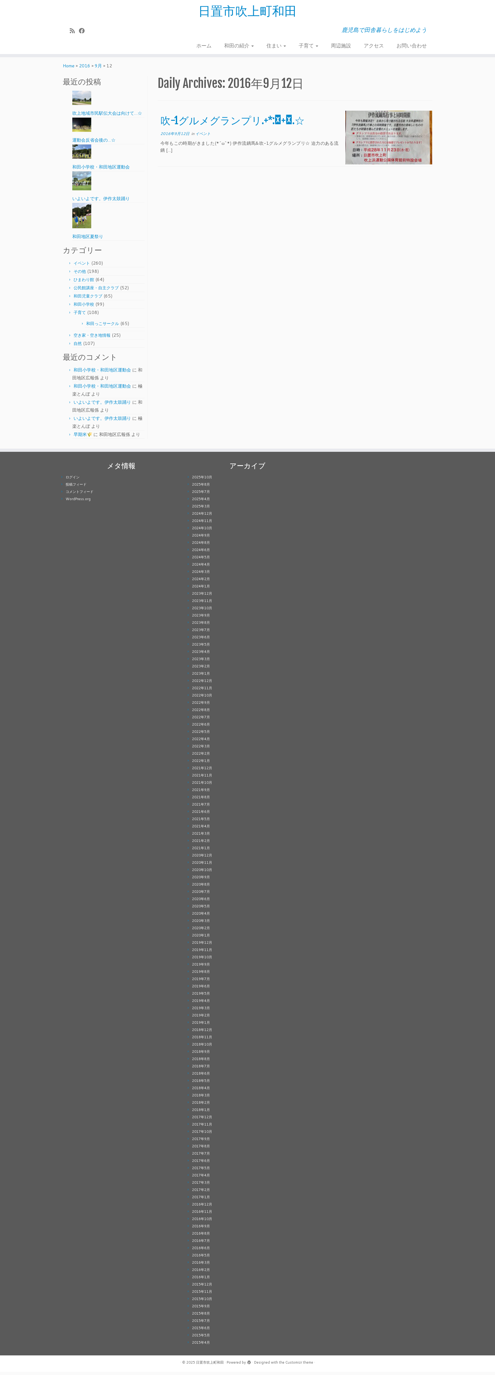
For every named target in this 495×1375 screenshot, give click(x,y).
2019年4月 (201, 1003)
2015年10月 (202, 1301)
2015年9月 (201, 1309)
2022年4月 (201, 742)
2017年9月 (201, 1142)
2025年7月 (201, 494)
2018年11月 (202, 1040)
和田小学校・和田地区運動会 (102, 373)
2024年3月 (201, 574)
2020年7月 (201, 894)
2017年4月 (201, 1178)
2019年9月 (201, 967)
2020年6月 (201, 902)
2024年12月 (202, 516)
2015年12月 (202, 1287)
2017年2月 (201, 1192)
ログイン (73, 480)
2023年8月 (201, 625)
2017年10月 (202, 1134)
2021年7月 (201, 807)
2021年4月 (201, 829)
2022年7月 (201, 720)
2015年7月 (201, 1323)
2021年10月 (202, 785)
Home (69, 69)
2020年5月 (201, 909)
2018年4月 (201, 1091)
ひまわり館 (84, 282)
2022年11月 (202, 691)
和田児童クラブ (88, 299)
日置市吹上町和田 (247, 11)
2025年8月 (201, 487)
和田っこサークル (102, 326)
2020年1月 (201, 938)
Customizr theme (299, 1365)
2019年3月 (201, 1011)
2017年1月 (201, 1200)
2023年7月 (201, 632)
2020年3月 (201, 923)
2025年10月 (202, 480)
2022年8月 (201, 712)
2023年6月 (201, 640)
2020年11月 (202, 865)
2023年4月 (201, 654)
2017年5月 (201, 1171)
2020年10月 (202, 872)
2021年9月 (201, 792)
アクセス (374, 45)
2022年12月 (202, 683)
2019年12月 (202, 945)
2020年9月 (201, 880)
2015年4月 (201, 1345)
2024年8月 (201, 545)
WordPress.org (78, 502)
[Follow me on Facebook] (84, 31)
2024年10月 (202, 531)
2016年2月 (201, 1272)
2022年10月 (202, 698)
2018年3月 (201, 1098)
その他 (80, 274)
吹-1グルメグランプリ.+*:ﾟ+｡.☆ (232, 123)
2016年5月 (201, 1258)
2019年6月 (201, 989)
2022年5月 (201, 734)
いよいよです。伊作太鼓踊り (102, 405)
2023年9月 (201, 618)
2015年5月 (201, 1338)
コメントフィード (79, 494)
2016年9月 (201, 1229)
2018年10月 (202, 1047)
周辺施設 (341, 45)
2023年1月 (201, 676)
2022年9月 (201, 705)
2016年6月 (201, 1251)
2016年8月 (201, 1236)
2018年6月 (201, 1076)
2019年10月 (202, 960)
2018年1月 (201, 1112)
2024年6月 (201, 553)
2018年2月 (201, 1105)
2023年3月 (201, 662)
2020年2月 (201, 931)
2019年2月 (201, 1018)
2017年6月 (201, 1163)
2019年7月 (201, 982)
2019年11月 (202, 952)
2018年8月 (201, 1062)
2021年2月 (201, 843)
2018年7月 (201, 1069)
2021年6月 (201, 814)
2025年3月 (201, 509)
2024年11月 (202, 523)
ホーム (204, 45)
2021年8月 (201, 800)
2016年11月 (202, 1214)
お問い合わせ (412, 45)
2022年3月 (201, 749)
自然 (78, 346)
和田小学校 (84, 307)
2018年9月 (201, 1054)
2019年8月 (201, 974)
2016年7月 (201, 1243)
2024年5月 (201, 560)
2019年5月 (201, 996)
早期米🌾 (83, 437)
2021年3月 (201, 836)
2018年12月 (202, 1032)
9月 (98, 69)
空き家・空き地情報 (92, 338)
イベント (82, 266)
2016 (84, 69)
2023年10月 (202, 611)
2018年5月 (201, 1083)
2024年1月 (201, 589)
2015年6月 (201, 1331)
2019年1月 (201, 1025)
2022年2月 (201, 756)
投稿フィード (76, 487)
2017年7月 (201, 1156)
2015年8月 (201, 1316)
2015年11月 (202, 1294)
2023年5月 (201, 647)
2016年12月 (202, 1207)
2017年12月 (202, 1120)
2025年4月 (201, 502)
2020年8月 (201, 887)
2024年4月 (201, 567)
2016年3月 (201, 1265)
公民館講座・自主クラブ (96, 291)
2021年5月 (201, 822)
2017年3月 (201, 1185)
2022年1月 (201, 763)
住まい (276, 45)
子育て (308, 45)
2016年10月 (202, 1222)
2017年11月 (202, 1127)
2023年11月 (202, 603)
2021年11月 (202, 778)
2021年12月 (202, 771)
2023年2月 (201, 669)
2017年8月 (201, 1149)
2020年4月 (201, 916)
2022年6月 (201, 727)
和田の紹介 (239, 45)
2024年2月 (201, 582)
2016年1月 (201, 1280)
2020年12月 (202, 858)
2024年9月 (201, 538)
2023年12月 (202, 596)
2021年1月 (201, 851)
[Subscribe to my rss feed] (74, 31)
